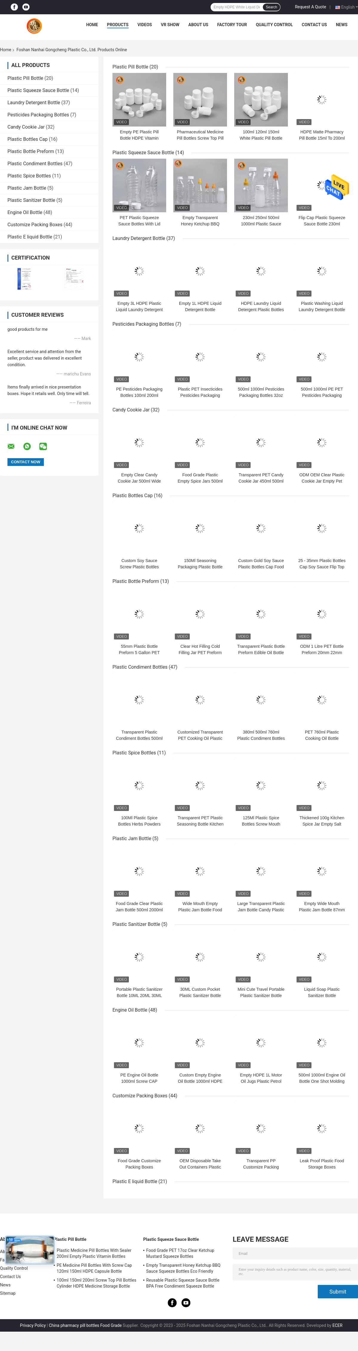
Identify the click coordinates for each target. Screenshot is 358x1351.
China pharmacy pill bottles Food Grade (85, 1325)
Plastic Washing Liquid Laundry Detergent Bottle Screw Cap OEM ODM (322, 309)
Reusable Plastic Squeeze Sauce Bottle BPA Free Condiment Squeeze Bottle (182, 1283)
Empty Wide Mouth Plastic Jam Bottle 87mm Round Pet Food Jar (322, 909)
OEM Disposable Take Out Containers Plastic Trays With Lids (200, 1167)
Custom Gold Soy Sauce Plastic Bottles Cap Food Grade (261, 566)
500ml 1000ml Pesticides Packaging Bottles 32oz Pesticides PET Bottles (261, 395)
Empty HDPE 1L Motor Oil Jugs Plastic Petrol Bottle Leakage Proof (261, 1081)
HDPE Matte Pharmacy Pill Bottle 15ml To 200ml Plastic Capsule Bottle (322, 138)
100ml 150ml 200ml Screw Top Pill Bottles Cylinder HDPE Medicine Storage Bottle (96, 1283)
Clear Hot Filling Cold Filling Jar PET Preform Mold (200, 652)
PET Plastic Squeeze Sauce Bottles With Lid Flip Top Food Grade (139, 224)
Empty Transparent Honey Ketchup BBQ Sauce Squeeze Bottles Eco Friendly (183, 1268)
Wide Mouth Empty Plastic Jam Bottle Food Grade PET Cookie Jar (200, 909)
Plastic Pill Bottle (25, 78)
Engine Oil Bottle (24, 212)
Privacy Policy (33, 1325)
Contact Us (314, 24)
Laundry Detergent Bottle (33, 102)
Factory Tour (232, 24)
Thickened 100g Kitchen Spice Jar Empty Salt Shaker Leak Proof (322, 824)
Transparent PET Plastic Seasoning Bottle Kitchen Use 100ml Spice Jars (200, 824)
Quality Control (274, 24)
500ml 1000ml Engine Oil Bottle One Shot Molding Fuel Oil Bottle (322, 1081)
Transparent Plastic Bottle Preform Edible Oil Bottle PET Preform (261, 652)
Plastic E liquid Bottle (29, 237)
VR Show (170, 24)
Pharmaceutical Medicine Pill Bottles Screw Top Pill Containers (200, 138)
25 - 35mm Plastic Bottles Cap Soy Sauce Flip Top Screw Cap (322, 566)
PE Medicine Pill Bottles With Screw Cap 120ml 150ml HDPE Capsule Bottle (94, 1268)
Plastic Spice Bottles (29, 176)
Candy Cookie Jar (26, 127)
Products (118, 24)
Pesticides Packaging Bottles (38, 115)
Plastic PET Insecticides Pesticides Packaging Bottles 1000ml (200, 395)
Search (271, 7)
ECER (337, 1325)
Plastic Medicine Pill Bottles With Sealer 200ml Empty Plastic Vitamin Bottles (94, 1253)
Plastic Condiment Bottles (34, 163)
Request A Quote (310, 6)
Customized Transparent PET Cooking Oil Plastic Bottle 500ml (200, 738)
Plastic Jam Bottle (26, 188)
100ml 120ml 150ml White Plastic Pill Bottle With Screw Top (261, 138)
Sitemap (8, 1293)
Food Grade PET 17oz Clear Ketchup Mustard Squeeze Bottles (180, 1253)
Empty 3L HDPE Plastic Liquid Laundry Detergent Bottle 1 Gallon (139, 309)
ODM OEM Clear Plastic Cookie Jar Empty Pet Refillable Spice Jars (322, 481)
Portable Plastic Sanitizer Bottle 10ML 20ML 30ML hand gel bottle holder (139, 995)
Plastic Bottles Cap (27, 139)
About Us (198, 24)
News (342, 24)
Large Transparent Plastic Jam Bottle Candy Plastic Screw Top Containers (261, 909)
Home (92, 24)
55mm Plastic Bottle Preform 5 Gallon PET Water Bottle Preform (139, 652)
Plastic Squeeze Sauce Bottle (38, 90)
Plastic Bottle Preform (30, 151)
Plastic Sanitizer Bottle (31, 200)
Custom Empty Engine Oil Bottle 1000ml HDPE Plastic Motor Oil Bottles (200, 1081)
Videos (145, 24)
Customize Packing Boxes (34, 224)
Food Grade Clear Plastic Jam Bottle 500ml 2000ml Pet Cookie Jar (139, 909)
